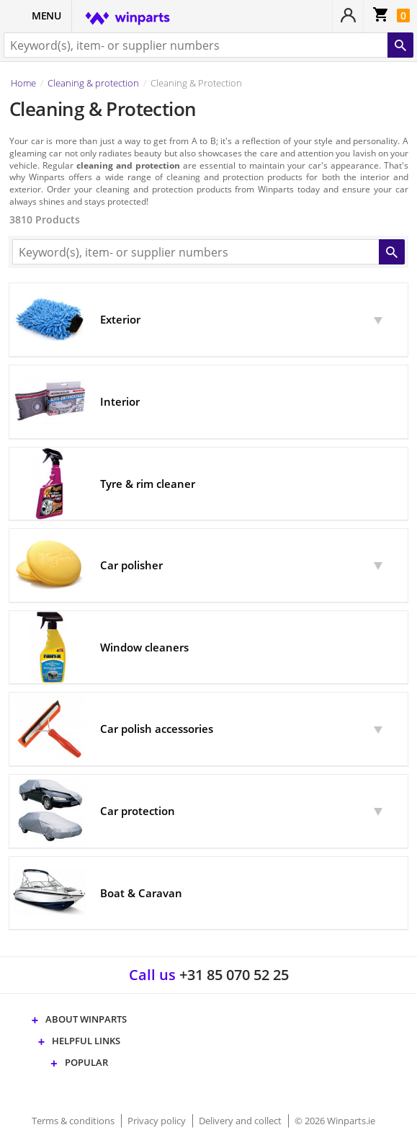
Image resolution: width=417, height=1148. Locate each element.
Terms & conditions (74, 1120)
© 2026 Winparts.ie (335, 1120)
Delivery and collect (241, 1120)
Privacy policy (157, 1120)
